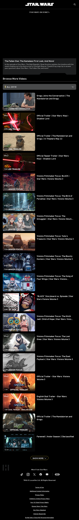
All (12, 86)
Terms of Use (39, 487)
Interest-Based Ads (39, 514)
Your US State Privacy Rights (39, 502)
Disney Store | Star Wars (39, 506)
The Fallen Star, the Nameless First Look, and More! (29, 61)
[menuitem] (4, 4)
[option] (41, 86)
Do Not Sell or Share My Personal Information (39, 517)
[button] (39, 458)
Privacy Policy (39, 495)
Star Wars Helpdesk (39, 510)
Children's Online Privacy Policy (39, 498)
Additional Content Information (39, 491)
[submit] (75, 4)
